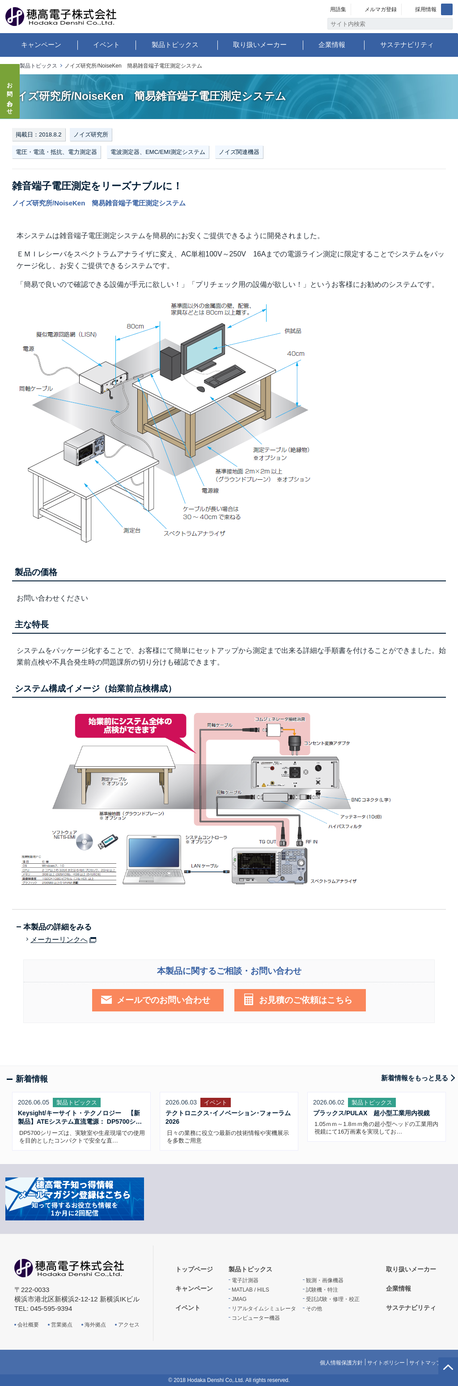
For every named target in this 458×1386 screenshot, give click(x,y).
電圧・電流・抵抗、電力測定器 (56, 152)
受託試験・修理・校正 (333, 1299)
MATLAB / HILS (250, 1290)
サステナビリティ (407, 44)
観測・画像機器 (325, 1280)
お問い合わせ (10, 96)
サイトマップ (425, 1363)
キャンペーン (41, 44)
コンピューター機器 (256, 1318)
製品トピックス (175, 44)
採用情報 (426, 9)
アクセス (129, 1325)
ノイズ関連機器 (239, 152)
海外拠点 (95, 1325)
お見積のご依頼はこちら (305, 1000)
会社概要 (28, 1325)
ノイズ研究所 (90, 134)
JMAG (239, 1299)
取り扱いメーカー (260, 44)
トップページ (194, 1269)
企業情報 (331, 44)
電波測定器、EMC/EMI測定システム (157, 152)
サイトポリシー (386, 1363)
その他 (314, 1308)
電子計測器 (245, 1280)
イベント (106, 44)
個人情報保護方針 (341, 1363)
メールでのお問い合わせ (163, 1000)
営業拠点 (61, 1325)
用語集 (338, 9)
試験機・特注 (322, 1290)
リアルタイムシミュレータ (264, 1308)
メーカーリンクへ (59, 939)
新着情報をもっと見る (414, 1078)
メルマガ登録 (381, 9)
